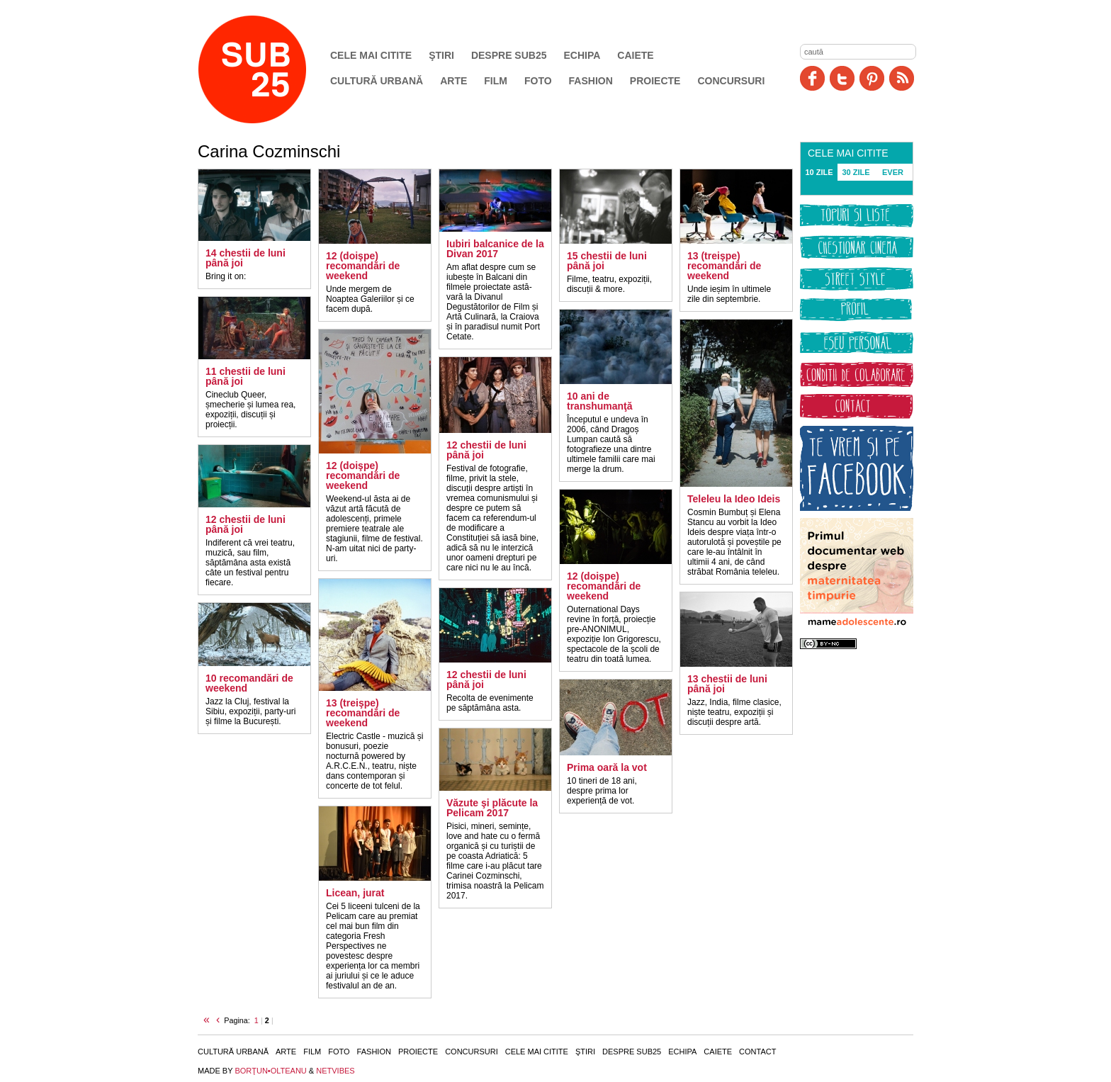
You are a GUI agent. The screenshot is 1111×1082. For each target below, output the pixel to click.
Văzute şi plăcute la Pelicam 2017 (492, 807)
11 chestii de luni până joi (245, 376)
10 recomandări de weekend (249, 683)
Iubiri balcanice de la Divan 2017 (495, 248)
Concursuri (731, 80)
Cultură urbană (376, 80)
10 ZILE (819, 172)
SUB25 (268, 69)
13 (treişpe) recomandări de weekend (363, 712)
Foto (538, 80)
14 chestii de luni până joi (245, 258)
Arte (453, 80)
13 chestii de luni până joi (727, 683)
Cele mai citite (371, 55)
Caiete (635, 55)
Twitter (842, 78)
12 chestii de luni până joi (245, 524)
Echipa (582, 55)
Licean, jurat (355, 892)
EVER (892, 172)
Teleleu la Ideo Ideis (733, 499)
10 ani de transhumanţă (600, 401)
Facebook (812, 78)
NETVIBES (335, 1070)
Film (495, 80)
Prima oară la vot (607, 767)
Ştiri (441, 55)
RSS (901, 78)
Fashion (591, 80)
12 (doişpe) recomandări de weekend (363, 265)
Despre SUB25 (509, 55)
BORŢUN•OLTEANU (270, 1070)
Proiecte (655, 80)
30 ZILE (855, 172)
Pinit (871, 78)
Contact (757, 1051)
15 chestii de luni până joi (607, 260)
